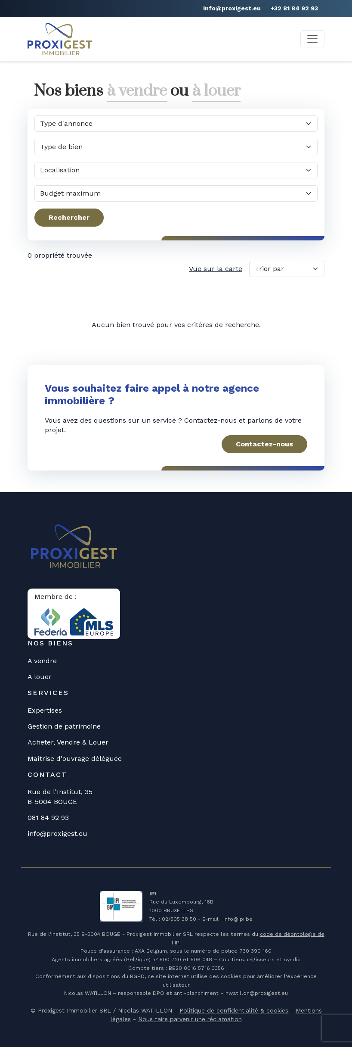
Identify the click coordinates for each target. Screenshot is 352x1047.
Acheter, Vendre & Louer (68, 742)
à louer (216, 91)
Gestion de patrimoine (64, 726)
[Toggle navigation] (312, 38)
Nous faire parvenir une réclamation (190, 1019)
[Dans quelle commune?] (176, 170)
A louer (40, 677)
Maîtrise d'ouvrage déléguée (75, 758)
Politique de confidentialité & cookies (233, 1010)
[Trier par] (286, 269)
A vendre (42, 661)
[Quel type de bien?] (176, 147)
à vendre (137, 91)
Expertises (45, 710)
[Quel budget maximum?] (176, 193)
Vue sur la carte (215, 269)
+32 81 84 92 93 (294, 8)
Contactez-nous (264, 444)
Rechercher (69, 217)
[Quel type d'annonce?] (176, 123)
